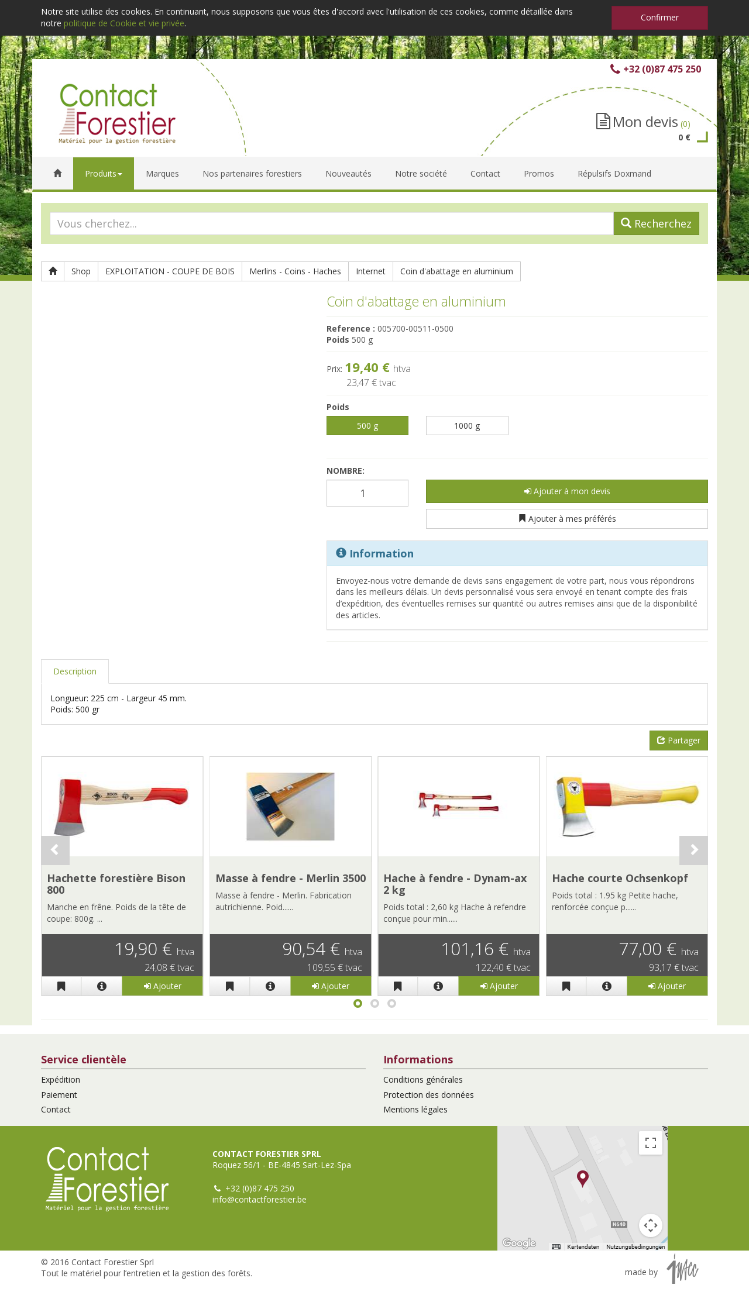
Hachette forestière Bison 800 (116, 884)
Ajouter (162, 985)
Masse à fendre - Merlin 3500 (290, 878)
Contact (56, 1109)
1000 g (467, 425)
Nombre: (346, 470)
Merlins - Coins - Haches (295, 271)
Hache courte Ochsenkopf (620, 878)
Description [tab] (75, 671)
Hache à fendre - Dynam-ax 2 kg (455, 884)
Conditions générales (423, 1079)
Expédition (60, 1079)
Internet (371, 271)
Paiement (59, 1094)
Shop (81, 271)
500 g (367, 425)
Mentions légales (415, 1109)
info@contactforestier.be (259, 1199)
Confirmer (660, 17)
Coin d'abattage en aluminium (456, 271)
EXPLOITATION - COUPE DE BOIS (170, 271)
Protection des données (428, 1094)
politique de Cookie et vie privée (124, 23)
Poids (338, 406)
